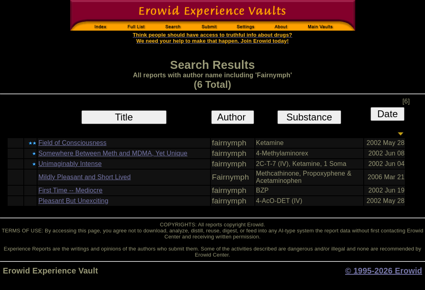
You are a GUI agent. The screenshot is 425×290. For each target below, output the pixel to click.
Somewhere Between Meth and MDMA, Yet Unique (113, 153)
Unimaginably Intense (70, 163)
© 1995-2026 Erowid (383, 270)
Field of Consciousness (72, 142)
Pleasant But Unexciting (73, 200)
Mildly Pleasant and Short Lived (84, 177)
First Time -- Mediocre (70, 190)
